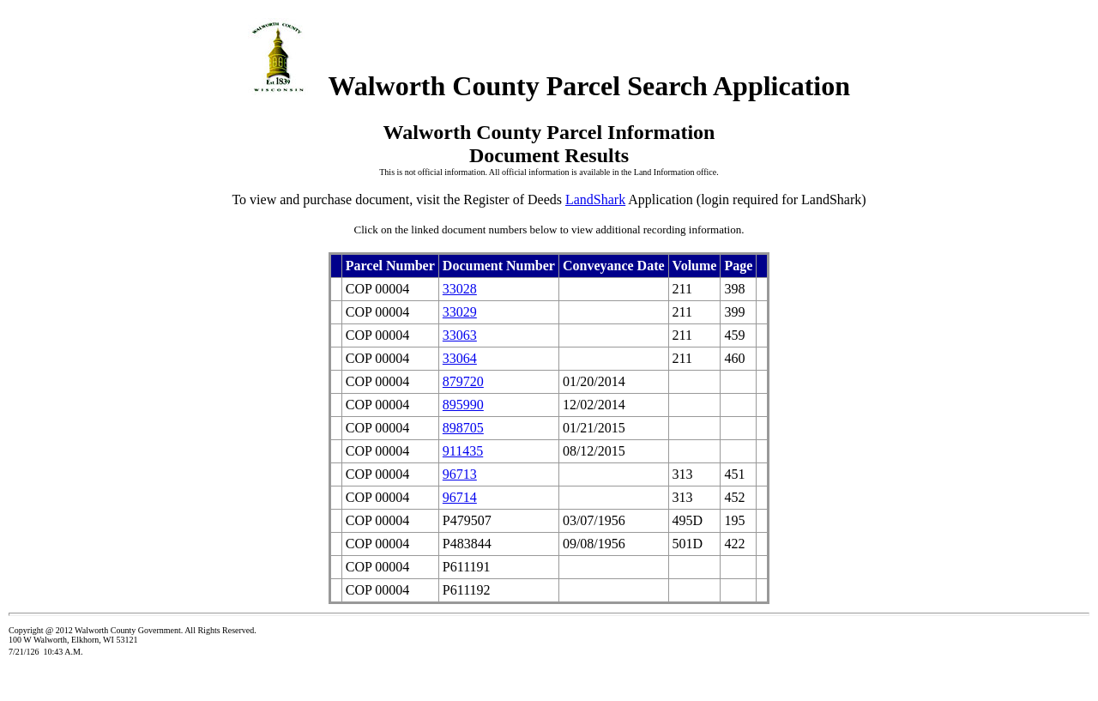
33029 (460, 312)
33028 (460, 288)
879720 (463, 381)
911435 (463, 451)
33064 (460, 358)
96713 (460, 474)
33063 (460, 335)
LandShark (595, 199)
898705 (463, 427)
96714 (460, 497)
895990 (463, 404)
